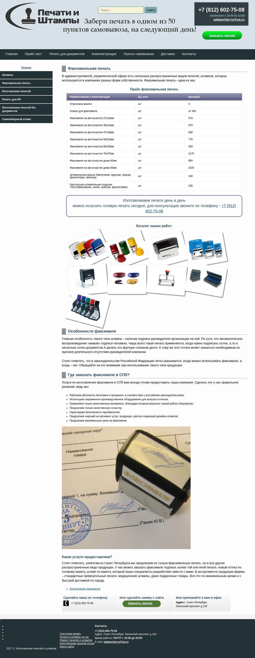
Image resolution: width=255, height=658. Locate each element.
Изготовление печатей (16, 91)
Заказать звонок (222, 35)
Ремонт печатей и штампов (76, 640)
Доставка (168, 54)
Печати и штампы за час (74, 636)
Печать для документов (66, 54)
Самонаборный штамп (16, 119)
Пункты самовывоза (139, 54)
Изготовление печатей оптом (77, 643)
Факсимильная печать (16, 83)
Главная (11, 54)
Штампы (7, 74)
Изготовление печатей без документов (19, 109)
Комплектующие (104, 54)
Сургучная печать (70, 633)
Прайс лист (33, 54)
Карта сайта (67, 646)
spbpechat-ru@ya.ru (229, 19)
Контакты (189, 54)
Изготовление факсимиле (85, 588)
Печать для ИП (11, 99)
